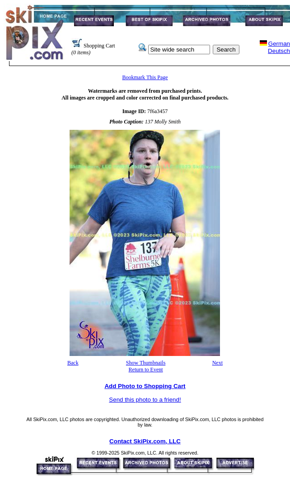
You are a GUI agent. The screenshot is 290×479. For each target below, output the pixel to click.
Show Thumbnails (145, 363)
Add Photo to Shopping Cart (144, 386)
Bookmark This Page (145, 77)
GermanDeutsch (279, 47)
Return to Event (146, 369)
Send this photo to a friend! (145, 399)
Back (73, 363)
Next (217, 363)
